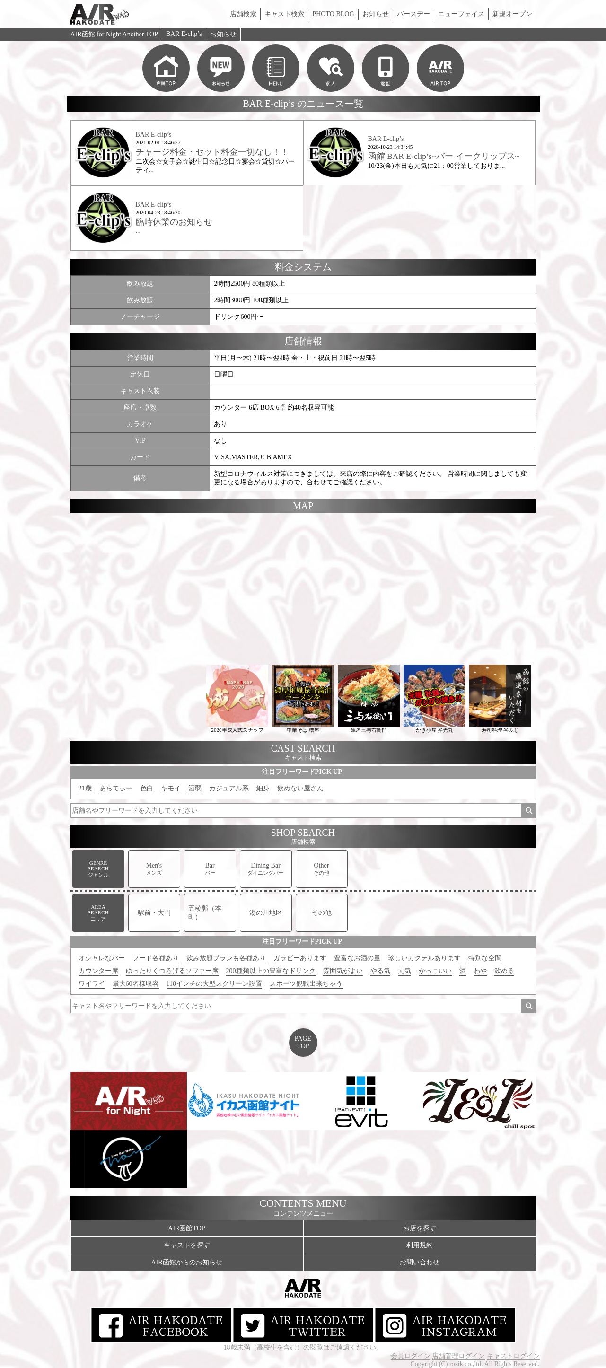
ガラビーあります (299, 958)
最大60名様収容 (136, 983)
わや (480, 970)
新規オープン (512, 14)
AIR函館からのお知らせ (186, 1262)
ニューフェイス (461, 14)
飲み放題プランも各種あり (226, 958)
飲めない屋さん (300, 788)
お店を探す (419, 1228)
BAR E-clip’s (184, 33)
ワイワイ (92, 983)
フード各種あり (155, 958)
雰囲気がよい (343, 970)
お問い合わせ (419, 1262)
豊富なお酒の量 (357, 958)
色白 (146, 788)
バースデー (413, 14)
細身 (263, 788)
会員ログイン (410, 1355)
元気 (404, 970)
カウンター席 (98, 970)
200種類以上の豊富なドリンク (271, 970)
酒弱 (195, 788)
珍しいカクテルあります (424, 958)
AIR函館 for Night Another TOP (114, 34)
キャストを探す (187, 1245)
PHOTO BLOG (333, 14)
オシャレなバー (102, 958)
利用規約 (419, 1245)
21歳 (85, 788)
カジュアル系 (229, 788)
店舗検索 (243, 14)
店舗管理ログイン (458, 1355)
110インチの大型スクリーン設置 (214, 983)
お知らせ (375, 14)
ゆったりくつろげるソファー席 (172, 970)
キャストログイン (513, 1355)
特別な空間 (484, 958)
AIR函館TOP (186, 1228)
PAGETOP (303, 1042)
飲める (504, 970)
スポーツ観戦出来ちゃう (306, 983)
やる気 (380, 970)
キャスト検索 (284, 14)
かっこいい (435, 970)
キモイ (171, 788)
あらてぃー (115, 788)
